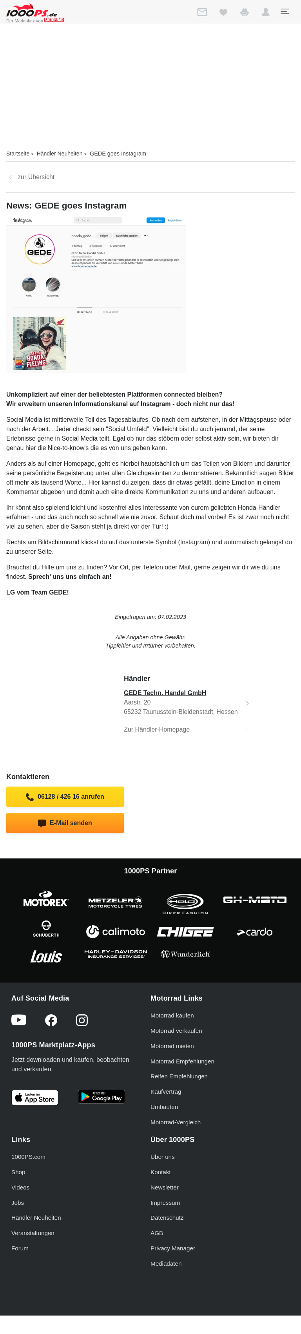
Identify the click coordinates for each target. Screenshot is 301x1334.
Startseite (17, 153)
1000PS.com (28, 1156)
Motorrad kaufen (172, 1015)
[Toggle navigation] (284, 11)
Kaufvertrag (165, 1091)
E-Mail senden (65, 823)
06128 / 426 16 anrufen (65, 797)
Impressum (165, 1202)
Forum (20, 1248)
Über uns (162, 1156)
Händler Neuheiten (60, 153)
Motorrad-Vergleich (175, 1122)
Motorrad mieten (172, 1046)
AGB (156, 1233)
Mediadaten (165, 1263)
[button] (266, 13)
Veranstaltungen (32, 1233)
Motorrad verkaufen (176, 1030)
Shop (18, 1172)
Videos (20, 1187)
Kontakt (160, 1172)
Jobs (17, 1202)
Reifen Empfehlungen (179, 1076)
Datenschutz (166, 1217)
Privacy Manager (172, 1248)
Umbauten (164, 1106)
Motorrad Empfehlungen (182, 1061)
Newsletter (164, 1187)
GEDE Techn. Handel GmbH (165, 693)
